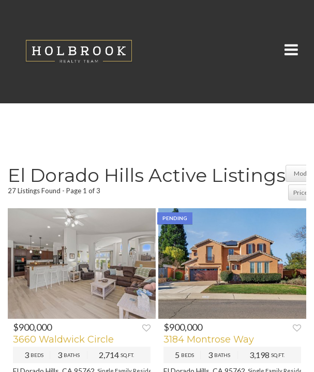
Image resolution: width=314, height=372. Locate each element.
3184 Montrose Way (208, 339)
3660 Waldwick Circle (63, 339)
